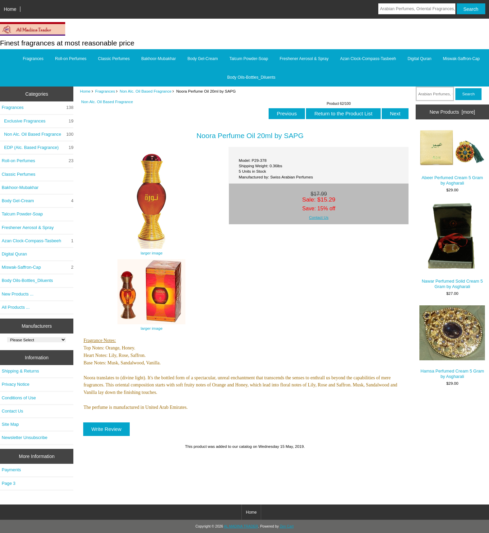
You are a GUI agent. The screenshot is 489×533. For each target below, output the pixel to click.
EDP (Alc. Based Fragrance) (37, 147)
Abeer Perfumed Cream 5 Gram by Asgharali (452, 157)
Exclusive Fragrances (37, 121)
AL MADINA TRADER (241, 526)
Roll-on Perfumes (71, 58)
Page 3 (8, 483)
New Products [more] (452, 112)
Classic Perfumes (114, 58)
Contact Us (12, 411)
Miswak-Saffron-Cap (461, 58)
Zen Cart (287, 526)
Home (10, 9)
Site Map (10, 424)
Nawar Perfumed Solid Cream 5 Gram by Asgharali (452, 245)
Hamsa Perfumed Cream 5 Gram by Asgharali (452, 342)
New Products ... (18, 294)
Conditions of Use (19, 397)
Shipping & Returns (20, 371)
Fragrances (105, 91)
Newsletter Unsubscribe (25, 437)
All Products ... (16, 307)
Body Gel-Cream (202, 58)
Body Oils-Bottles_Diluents (251, 77)
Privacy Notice (15, 384)
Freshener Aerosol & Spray (303, 58)
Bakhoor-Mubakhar (158, 58)
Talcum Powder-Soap (248, 58)
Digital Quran (419, 58)
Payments (11, 469)
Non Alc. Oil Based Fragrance (146, 91)
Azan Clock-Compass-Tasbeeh (368, 58)
